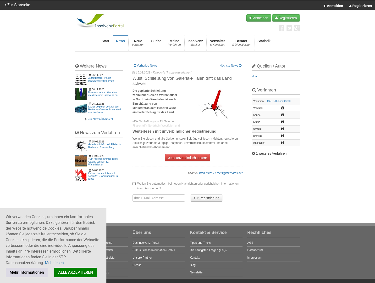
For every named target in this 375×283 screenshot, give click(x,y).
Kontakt (195, 257)
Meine (174, 44)
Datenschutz (255, 250)
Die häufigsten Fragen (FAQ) (208, 250)
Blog (193, 265)
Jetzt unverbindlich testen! (187, 158)
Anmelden (333, 6)
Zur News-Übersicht (100, 119)
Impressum (254, 257)
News (120, 44)
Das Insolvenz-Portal (145, 242)
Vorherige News (145, 65)
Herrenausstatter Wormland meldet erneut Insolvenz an (103, 93)
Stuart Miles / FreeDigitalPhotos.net (220, 173)
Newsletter (197, 272)
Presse (136, 265)
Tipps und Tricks (200, 242)
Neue (138, 44)
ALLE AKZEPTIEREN (75, 272)
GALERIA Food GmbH (279, 101)
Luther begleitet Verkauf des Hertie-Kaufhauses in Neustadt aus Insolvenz (104, 109)
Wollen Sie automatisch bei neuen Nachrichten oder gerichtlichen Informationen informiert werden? (185, 186)
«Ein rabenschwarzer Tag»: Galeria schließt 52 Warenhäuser (103, 162)
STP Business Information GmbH (153, 250)
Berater (241, 44)
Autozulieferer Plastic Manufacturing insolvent (101, 79)
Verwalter (217, 44)
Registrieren (360, 6)
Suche (156, 44)
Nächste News (230, 65)
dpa (254, 76)
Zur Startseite (17, 5)
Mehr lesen (54, 262)
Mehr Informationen (27, 272)
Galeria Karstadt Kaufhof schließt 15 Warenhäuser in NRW (103, 176)
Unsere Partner (142, 257)
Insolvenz (195, 44)
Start (105, 44)
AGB (250, 242)
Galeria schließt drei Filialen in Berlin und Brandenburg (104, 146)
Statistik (264, 44)
